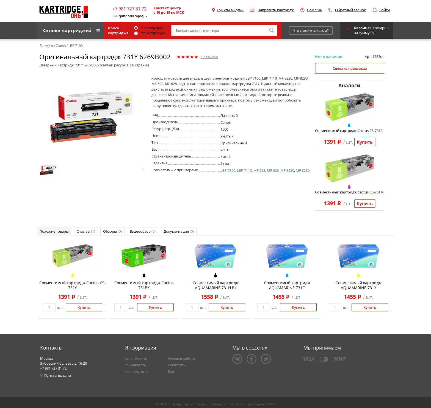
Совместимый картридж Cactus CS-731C (349, 130)
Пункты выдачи (230, 9)
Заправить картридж (276, 9)
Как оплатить (136, 358)
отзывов (209, 56)
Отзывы (86, 231)
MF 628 (273, 170)
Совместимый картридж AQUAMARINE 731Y (359, 285)
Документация (179, 231)
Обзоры (112, 231)
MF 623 (259, 170)
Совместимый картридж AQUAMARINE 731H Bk (216, 285)
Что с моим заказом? (311, 30)
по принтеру (148, 28)
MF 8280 (303, 170)
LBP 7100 (227, 170)
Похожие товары (54, 231)
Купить (365, 142)
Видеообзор (143, 231)
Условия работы (182, 358)
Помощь (314, 9)
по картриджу (149, 32)
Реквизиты (177, 364)
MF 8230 (287, 170)
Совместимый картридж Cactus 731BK (144, 285)
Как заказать (135, 364)
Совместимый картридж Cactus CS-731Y (72, 285)
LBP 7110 (244, 170)
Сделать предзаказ (350, 68)
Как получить (136, 371)
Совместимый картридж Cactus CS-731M (349, 192)
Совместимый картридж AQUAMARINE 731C (287, 285)
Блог (172, 371)
